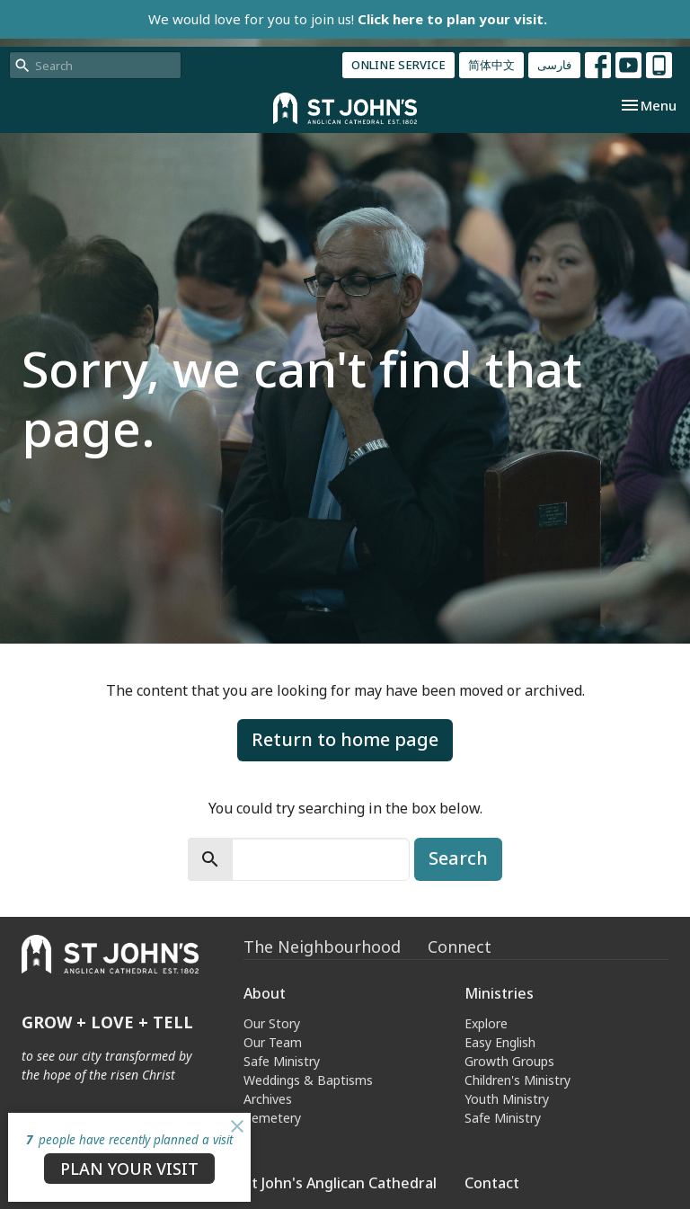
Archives (267, 1098)
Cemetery (272, 1117)
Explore (486, 1023)
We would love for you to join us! (347, 19)
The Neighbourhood (322, 946)
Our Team (272, 1042)
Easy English (499, 1042)
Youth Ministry (506, 1098)
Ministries (499, 993)
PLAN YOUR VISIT (129, 1168)
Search (458, 858)
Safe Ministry (281, 1061)
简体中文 (491, 65)
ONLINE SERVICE (398, 65)
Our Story (271, 1023)
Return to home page (345, 739)
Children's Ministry (517, 1080)
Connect (459, 946)
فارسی (554, 65)
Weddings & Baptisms (308, 1080)
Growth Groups (509, 1061)
